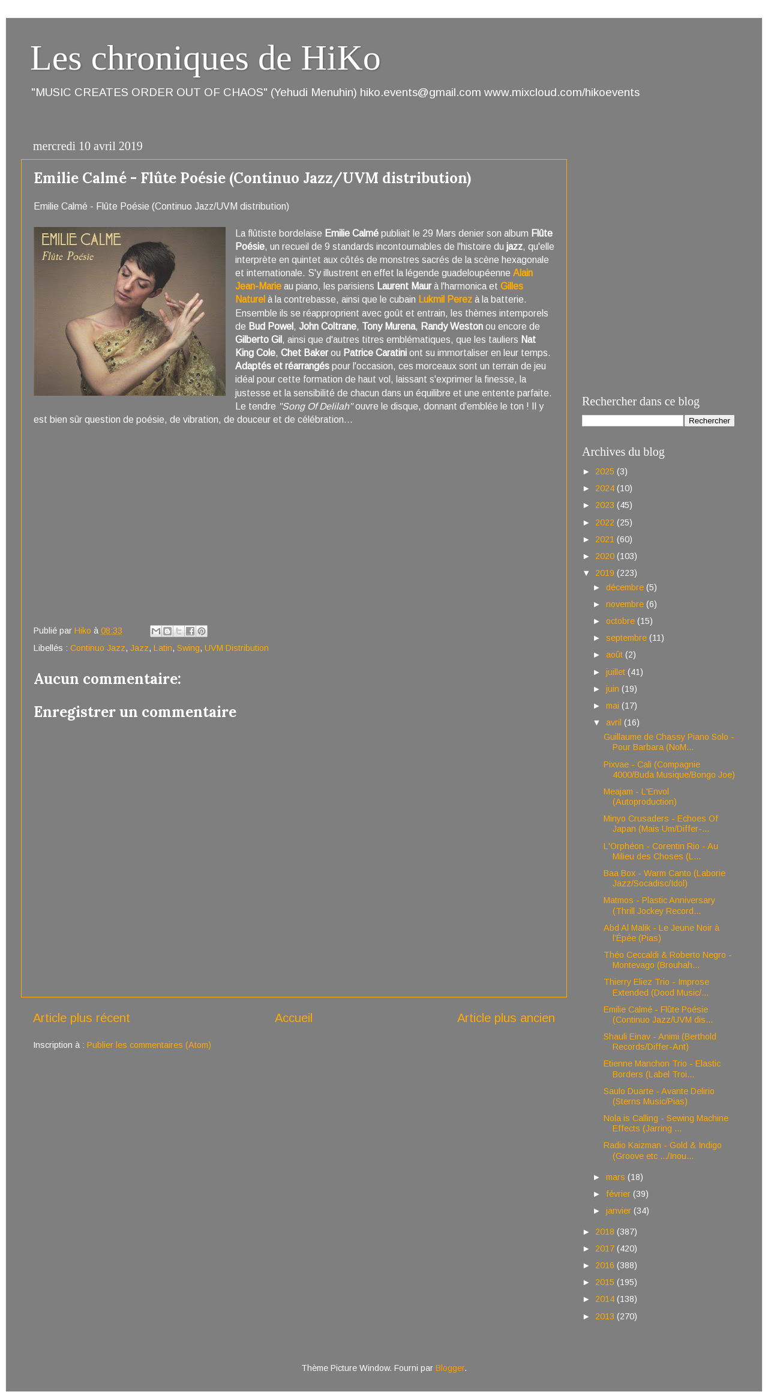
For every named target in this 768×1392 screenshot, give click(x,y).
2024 (606, 488)
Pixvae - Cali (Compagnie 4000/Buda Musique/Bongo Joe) (669, 769)
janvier (620, 1210)
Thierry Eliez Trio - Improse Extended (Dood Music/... (656, 987)
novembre (626, 604)
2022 (606, 522)
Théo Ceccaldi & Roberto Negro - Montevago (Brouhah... (668, 960)
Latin (163, 648)
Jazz (139, 648)
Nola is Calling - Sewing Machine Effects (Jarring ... (666, 1123)
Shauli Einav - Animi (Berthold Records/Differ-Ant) (660, 1042)
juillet (617, 672)
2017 (606, 1248)
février (619, 1194)
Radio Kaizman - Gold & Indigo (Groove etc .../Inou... (663, 1150)
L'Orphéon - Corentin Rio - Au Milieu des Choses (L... (661, 851)
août (615, 654)
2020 (606, 556)
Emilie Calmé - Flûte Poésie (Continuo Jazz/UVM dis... (658, 1014)
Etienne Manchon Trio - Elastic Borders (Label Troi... (662, 1069)
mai (614, 705)
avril (615, 722)
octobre (621, 621)
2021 (606, 539)
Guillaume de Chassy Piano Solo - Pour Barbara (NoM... (669, 742)
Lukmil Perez (445, 299)
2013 (606, 1316)
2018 (606, 1231)
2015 (606, 1282)
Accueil (294, 1017)
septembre (627, 638)
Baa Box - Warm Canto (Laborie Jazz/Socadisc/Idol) (664, 878)
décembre (626, 587)
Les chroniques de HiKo (205, 57)
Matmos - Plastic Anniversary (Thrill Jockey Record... (659, 905)
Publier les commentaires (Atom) (149, 1045)
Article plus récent (81, 1017)
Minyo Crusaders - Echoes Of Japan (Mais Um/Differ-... (661, 824)
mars (617, 1177)
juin (614, 689)
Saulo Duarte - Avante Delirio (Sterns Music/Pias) (659, 1096)
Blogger (450, 1368)
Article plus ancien (506, 1017)
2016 (606, 1265)
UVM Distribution (237, 648)
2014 (606, 1299)
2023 (606, 505)
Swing (188, 648)
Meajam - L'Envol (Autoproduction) (640, 796)
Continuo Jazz (97, 648)
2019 (606, 573)
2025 (606, 471)
